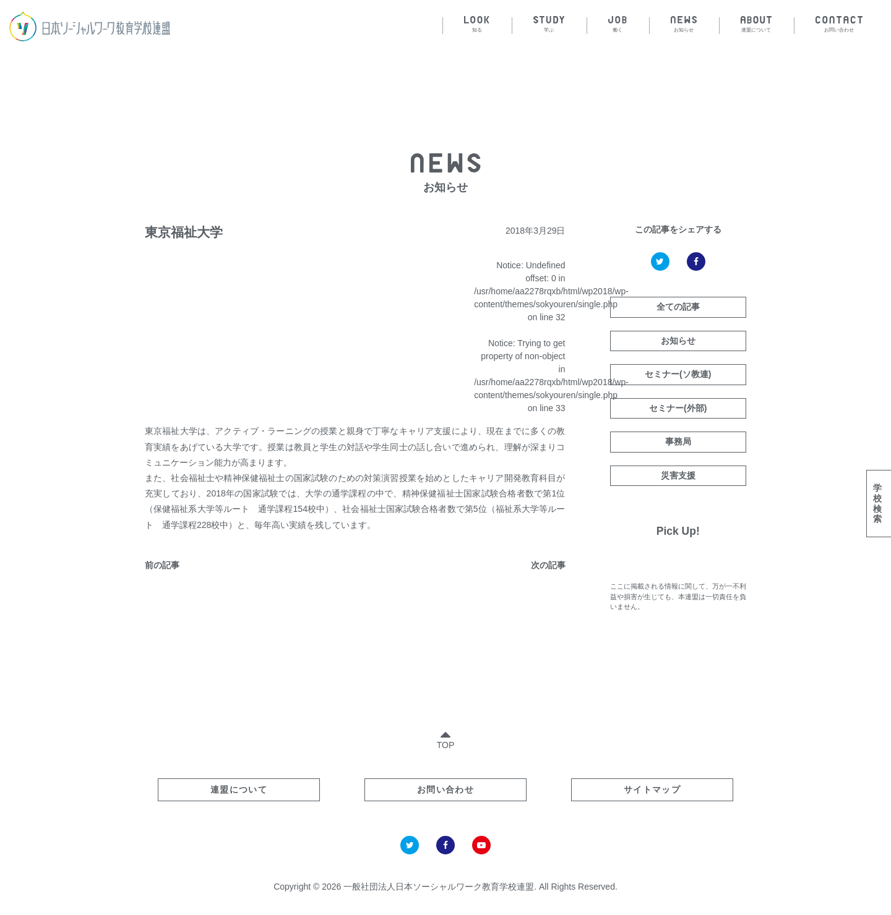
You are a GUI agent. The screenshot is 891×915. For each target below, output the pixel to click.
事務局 (678, 441)
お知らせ (678, 341)
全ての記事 (678, 307)
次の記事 (548, 565)
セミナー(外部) (678, 408)
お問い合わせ (445, 789)
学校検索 (877, 503)
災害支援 (678, 475)
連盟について (238, 789)
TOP (446, 737)
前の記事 (162, 565)
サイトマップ (652, 789)
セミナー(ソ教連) (678, 374)
